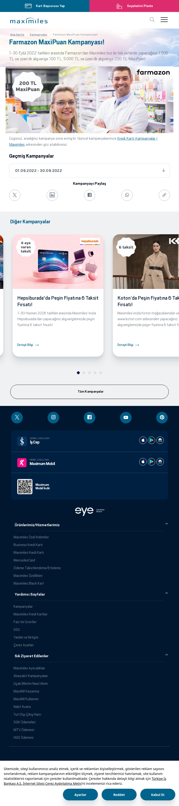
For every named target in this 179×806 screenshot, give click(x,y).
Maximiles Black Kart (29, 583)
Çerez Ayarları (24, 645)
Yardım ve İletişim (26, 637)
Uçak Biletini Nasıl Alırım (31, 683)
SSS (17, 630)
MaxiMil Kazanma (26, 691)
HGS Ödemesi (24, 737)
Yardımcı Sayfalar (30, 594)
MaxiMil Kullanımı (26, 699)
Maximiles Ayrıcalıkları (29, 668)
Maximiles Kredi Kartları (30, 614)
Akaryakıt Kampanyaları (31, 676)
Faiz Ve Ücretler (25, 622)
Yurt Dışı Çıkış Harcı (27, 714)
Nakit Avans (22, 707)
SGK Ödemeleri (24, 722)
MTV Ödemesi (24, 730)
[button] (29, 20)
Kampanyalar (23, 606)
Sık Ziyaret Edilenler (31, 656)
